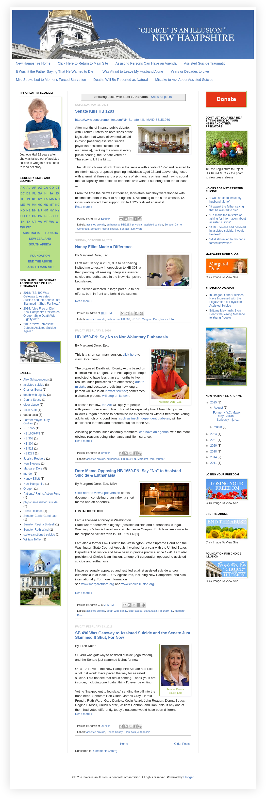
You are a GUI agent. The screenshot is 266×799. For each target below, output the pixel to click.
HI (45, 193)
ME (22, 205)
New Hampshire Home (33, 63)
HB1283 (126, 224)
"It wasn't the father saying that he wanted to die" (226, 208)
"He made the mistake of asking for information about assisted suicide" (227, 218)
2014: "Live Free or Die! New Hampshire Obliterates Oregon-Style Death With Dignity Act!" (41, 314)
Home (124, 744)
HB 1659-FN (128, 458)
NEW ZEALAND (40, 239)
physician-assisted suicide (147, 224)
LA (46, 199)
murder (160, 458)
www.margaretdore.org (97, 584)
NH (34, 210)
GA (40, 193)
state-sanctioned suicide (39, 534)
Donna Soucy (114, 731)
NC (57, 205)
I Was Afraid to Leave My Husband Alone (131, 71)
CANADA (51, 233)
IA (51, 193)
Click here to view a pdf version (97, 493)
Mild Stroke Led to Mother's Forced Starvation (51, 80)
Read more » (83, 206)
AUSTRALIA (31, 233)
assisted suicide (95, 224)
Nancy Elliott (168, 319)
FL (34, 193)
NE (28, 210)
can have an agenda (154, 432)
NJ (40, 210)
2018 (214, 451)
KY (40, 199)
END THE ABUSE (40, 261)
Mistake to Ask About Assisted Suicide (184, 80)
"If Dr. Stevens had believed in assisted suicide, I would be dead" (227, 231)
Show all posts (161, 97)
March (218, 427)
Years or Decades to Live (189, 71)
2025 (214, 402)
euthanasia (113, 224)
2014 (214, 457)
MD (57, 199)
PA (40, 216)
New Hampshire (33, 484)
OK (28, 216)
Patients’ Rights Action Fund (41, 493)
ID (57, 193)
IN (28, 199)
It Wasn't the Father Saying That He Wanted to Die (54, 71)
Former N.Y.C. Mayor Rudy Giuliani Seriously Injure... (227, 416)
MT (52, 205)
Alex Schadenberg (35, 379)
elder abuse (135, 610)
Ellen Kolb (130, 731)
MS (46, 205)
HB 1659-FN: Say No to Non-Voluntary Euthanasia (121, 337)
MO (40, 205)
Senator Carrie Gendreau (40, 516)
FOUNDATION (40, 256)
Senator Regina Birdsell (104, 228)
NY (57, 210)
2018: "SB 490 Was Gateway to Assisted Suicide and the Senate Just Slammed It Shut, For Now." (41, 298)
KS (34, 199)
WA (51, 222)
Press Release (33, 511)
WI (57, 222)
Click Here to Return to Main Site (83, 63)
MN (34, 205)
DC (22, 193)
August (219, 407)
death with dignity (117, 610)
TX (28, 222)
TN (23, 222)
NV (52, 210)
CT (57, 188)
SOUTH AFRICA (40, 244)
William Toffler (32, 539)
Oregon (28, 488)
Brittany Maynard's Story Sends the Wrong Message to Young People (227, 314)
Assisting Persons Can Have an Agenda (146, 63)
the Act (107, 405)
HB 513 (136, 319)
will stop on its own (115, 396)
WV (22, 227)
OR (34, 216)
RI (45, 216)
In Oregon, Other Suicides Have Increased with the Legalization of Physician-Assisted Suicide (226, 300)
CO (52, 188)
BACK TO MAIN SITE (39, 267)
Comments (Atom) (105, 751)
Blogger (188, 777)
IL (22, 199)
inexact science (116, 391)
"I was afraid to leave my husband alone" (225, 199)
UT (34, 222)
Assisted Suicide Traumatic (204, 63)
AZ (40, 188)
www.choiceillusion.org (137, 584)
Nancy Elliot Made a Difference (104, 247)
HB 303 (125, 319)
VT (46, 222)
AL (28, 188)
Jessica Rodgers (34, 458)
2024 (214, 434)
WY (28, 227)
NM (46, 210)
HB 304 (28, 443)
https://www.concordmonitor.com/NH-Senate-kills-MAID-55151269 (122, 120)
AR (34, 188)
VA (40, 222)
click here (130, 354)
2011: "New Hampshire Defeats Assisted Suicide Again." (39, 327)
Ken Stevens (31, 463)
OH (22, 216)
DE (28, 193)
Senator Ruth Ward (131, 228)
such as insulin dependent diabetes (144, 418)
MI (28, 205)
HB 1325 (29, 428)
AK (22, 188)
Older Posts (182, 744)
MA (51, 199)
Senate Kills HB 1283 (94, 111)
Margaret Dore (150, 319)
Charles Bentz (32, 389)
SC (52, 216)
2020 (214, 445)
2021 (214, 440)
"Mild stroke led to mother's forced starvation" (227, 241)
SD (57, 216)
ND (22, 210)
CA (46, 188)
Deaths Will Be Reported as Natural (120, 80)
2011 (214, 463)
